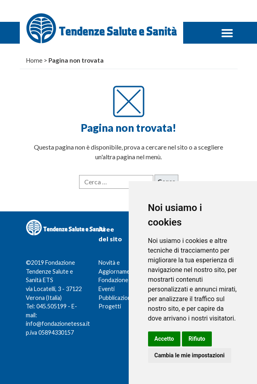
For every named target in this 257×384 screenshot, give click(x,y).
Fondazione (113, 279)
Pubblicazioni (115, 297)
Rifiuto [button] (196, 338)
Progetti (109, 306)
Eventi (106, 288)
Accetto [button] (164, 338)
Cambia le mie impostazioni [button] (190, 355)
